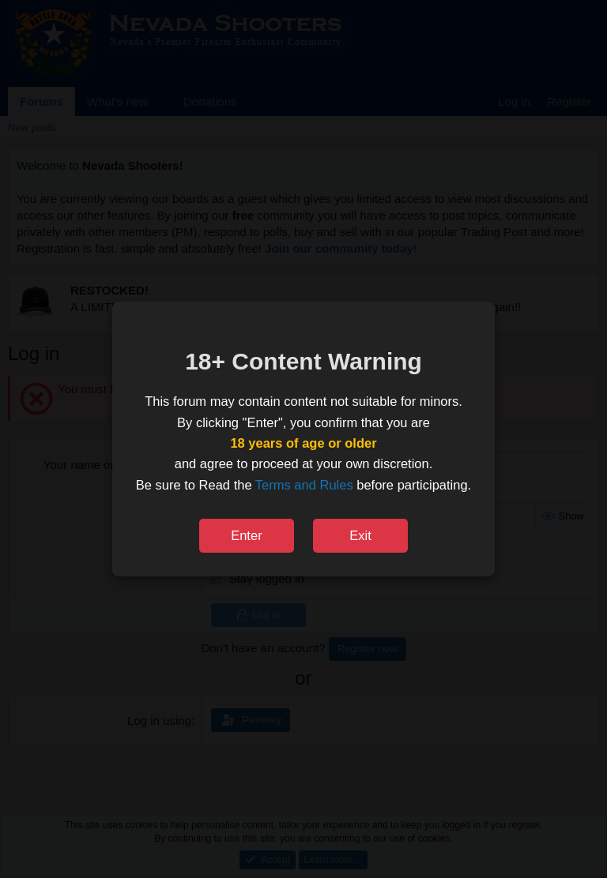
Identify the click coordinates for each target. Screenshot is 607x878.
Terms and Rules (304, 485)
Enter (246, 535)
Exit (360, 535)
